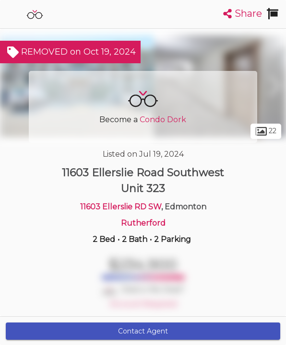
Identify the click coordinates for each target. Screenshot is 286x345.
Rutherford (143, 223)
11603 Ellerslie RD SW (120, 206)
